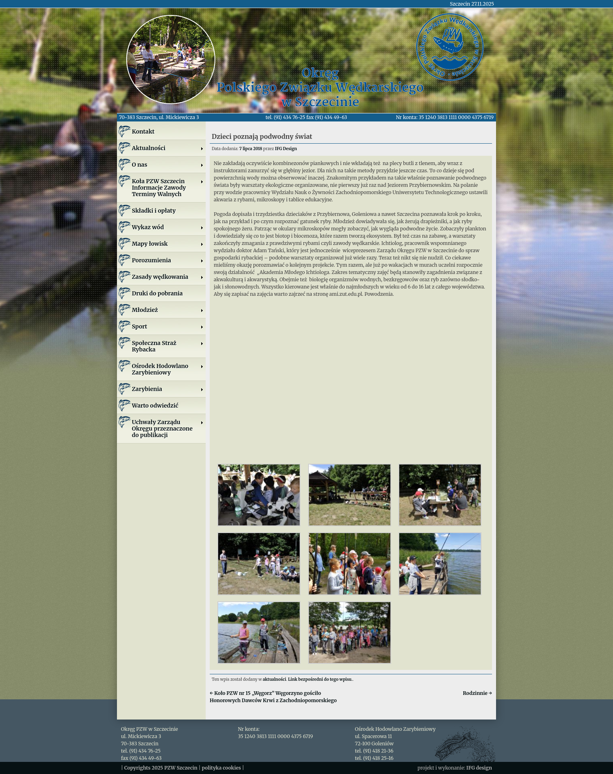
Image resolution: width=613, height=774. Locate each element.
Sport (168, 326)
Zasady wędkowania (168, 276)
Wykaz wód (168, 227)
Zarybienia (168, 389)
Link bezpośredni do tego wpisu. (320, 679)
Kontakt (143, 131)
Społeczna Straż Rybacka (168, 346)
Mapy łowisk (168, 243)
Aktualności (168, 148)
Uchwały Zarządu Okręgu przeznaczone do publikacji (168, 428)
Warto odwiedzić (155, 405)
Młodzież (168, 310)
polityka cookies (221, 768)
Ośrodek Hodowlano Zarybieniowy (168, 369)
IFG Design (286, 148)
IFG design (479, 768)
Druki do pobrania (157, 293)
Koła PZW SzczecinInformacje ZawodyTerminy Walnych (168, 188)
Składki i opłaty (154, 210)
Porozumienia (168, 260)
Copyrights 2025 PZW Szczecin (161, 768)
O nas (168, 164)
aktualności (274, 679)
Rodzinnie (477, 693)
